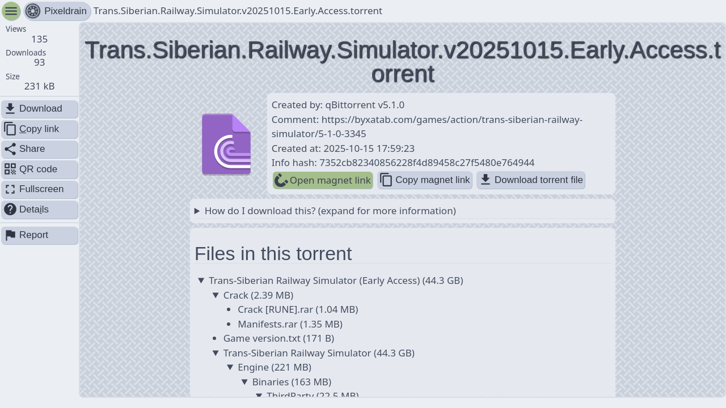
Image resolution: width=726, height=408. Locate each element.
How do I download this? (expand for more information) (330, 210)
